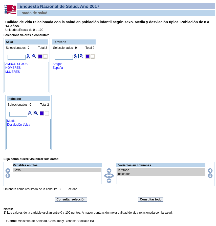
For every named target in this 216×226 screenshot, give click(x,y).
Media (28, 121)
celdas (73, 189)
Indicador (161, 174)
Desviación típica (28, 125)
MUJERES (27, 72)
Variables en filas (25, 165)
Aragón (74, 64)
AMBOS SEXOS (27, 64)
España (74, 68)
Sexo (57, 170)
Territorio (161, 170)
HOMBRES (27, 68)
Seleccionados (16, 48)
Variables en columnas (134, 165)
